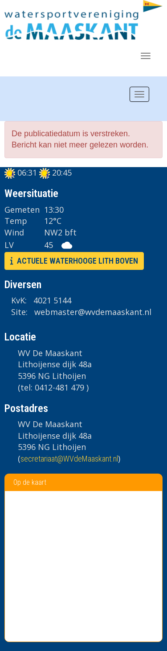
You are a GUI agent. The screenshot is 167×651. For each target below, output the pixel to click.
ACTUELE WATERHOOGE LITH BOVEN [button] (74, 260)
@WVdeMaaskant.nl (69, 458)
